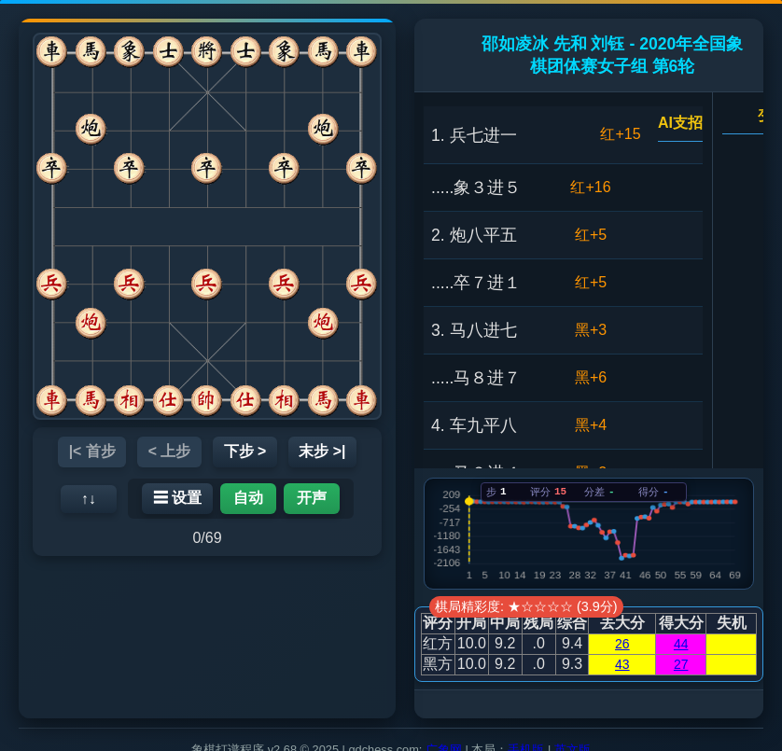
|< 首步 (90, 451)
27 (681, 664)
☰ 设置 (177, 498)
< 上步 (168, 451)
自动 (248, 498)
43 (622, 664)
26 (622, 643)
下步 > (245, 451)
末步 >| (323, 451)
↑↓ (88, 499)
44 (681, 643)
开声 (312, 498)
